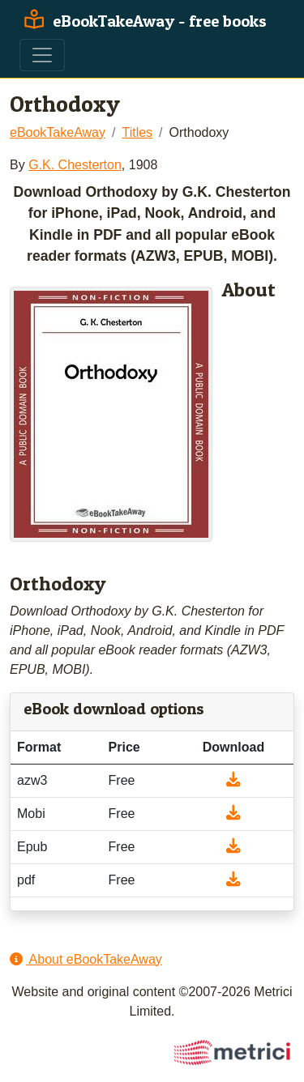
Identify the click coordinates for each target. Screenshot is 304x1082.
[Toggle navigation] (42, 55)
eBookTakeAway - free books (143, 21)
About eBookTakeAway (86, 959)
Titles (137, 132)
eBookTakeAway (57, 132)
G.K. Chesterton (75, 165)
